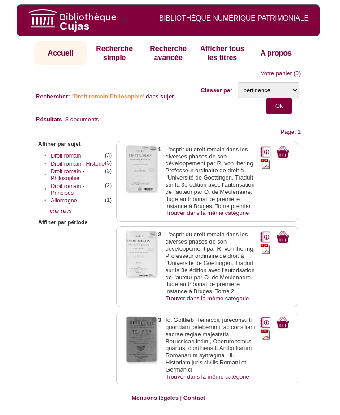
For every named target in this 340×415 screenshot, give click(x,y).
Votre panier (276, 73)
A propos (276, 53)
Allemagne (64, 200)
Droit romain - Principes (67, 189)
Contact (194, 397)
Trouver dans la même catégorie (207, 213)
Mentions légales (155, 397)
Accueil (61, 53)
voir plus (60, 211)
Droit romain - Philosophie (67, 174)
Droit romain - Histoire (78, 164)
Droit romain (66, 156)
